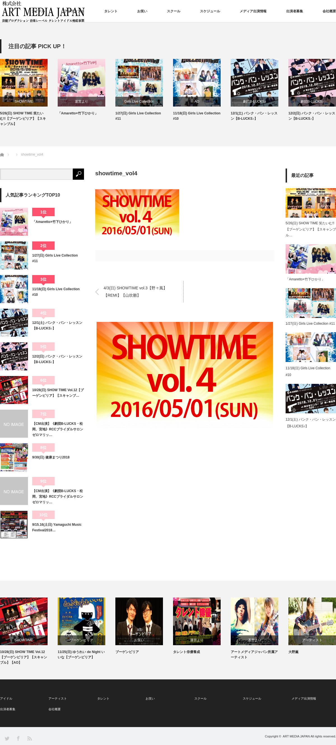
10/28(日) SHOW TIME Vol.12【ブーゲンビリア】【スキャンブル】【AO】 (23, 657)
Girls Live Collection (139, 101)
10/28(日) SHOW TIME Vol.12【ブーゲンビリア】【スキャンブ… (58, 393)
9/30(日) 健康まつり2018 (50, 457)
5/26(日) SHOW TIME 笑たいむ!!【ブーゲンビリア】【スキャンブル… (311, 229)
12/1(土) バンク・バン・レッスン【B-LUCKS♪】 (254, 116)
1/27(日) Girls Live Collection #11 (138, 116)
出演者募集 (294, 11)
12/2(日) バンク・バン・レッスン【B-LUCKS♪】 (311, 116)
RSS (29, 738)
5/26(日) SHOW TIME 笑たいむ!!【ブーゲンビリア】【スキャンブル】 (23, 118)
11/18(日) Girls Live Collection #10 (196, 116)
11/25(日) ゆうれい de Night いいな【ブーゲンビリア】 (81, 654)
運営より (81, 101)
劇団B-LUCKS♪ (254, 101)
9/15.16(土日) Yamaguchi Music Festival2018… (56, 527)
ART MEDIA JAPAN (296, 736)
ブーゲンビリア (81, 640)
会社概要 (329, 11)
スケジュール (210, 11)
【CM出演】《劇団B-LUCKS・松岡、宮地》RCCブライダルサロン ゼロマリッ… (58, 429)
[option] (29, 93)
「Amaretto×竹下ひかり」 (78, 113)
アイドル (38, 11)
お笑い (142, 11)
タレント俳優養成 (186, 652)
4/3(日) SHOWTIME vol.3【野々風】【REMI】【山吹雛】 (135, 291)
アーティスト (74, 11)
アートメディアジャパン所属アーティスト (254, 654)
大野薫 (293, 652)
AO (196, 101)
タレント (111, 11)
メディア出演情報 (253, 11)
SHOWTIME (24, 101)
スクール (173, 11)
